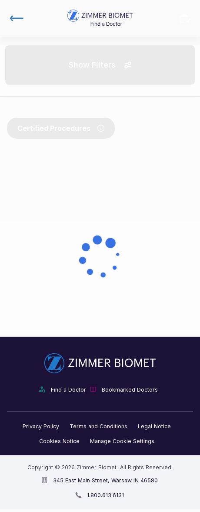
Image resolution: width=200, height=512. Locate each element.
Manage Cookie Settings (122, 441)
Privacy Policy (41, 426)
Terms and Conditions (98, 426)
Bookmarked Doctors (185, 18)
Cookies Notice (59, 441)
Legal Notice (154, 426)
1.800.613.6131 (105, 495)
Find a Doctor (68, 389)
